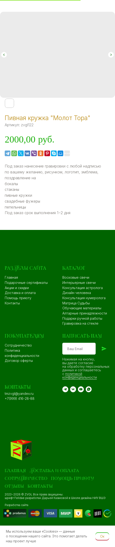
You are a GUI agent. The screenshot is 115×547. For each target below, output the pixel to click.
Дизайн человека (76, 293)
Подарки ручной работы (82, 318)
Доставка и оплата (20, 293)
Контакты (12, 303)
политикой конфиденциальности (79, 375)
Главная (11, 277)
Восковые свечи (75, 277)
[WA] (89, 389)
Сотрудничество (18, 345)
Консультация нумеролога (84, 298)
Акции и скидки (17, 288)
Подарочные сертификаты (26, 283)
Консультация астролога (82, 288)
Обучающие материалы (81, 308)
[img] (38, 513)
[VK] (73, 389)
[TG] (65, 389)
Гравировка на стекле (80, 323)
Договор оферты (19, 361)
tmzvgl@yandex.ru (19, 394)
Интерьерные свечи (79, 283)
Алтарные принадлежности (84, 313)
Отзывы (14, 486)
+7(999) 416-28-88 (19, 398)
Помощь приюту (18, 298)
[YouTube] (81, 389)
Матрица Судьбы (76, 303)
